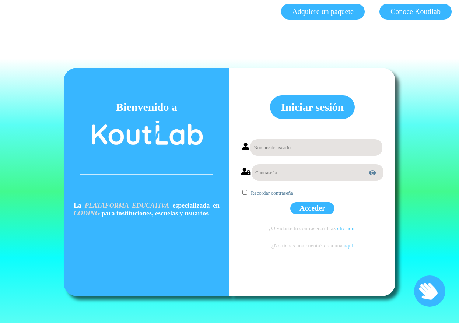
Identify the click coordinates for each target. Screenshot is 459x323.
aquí (348, 246)
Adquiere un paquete (323, 11)
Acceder (312, 208)
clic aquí (346, 228)
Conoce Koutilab (415, 11)
